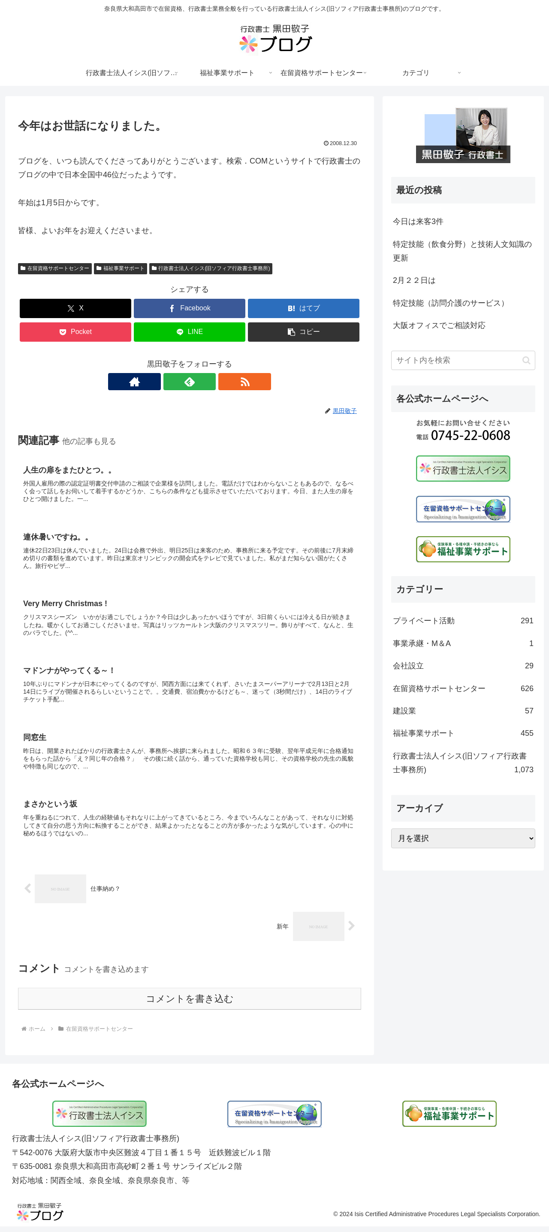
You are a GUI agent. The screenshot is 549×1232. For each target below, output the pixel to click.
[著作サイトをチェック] (169, 381)
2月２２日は (414, 280)
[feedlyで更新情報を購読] (189, 381)
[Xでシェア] (75, 308)
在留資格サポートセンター (55, 268)
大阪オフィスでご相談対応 (439, 325)
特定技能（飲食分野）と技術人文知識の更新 (462, 251)
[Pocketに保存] (75, 332)
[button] (303, 332)
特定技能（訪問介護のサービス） (451, 303)
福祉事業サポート (121, 268)
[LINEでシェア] (189, 332)
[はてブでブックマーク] (303, 308)
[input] (463, 360)
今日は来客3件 (418, 221)
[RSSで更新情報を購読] (209, 381)
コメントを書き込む (190, 1004)
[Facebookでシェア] (189, 308)
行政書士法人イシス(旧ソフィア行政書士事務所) (211, 268)
